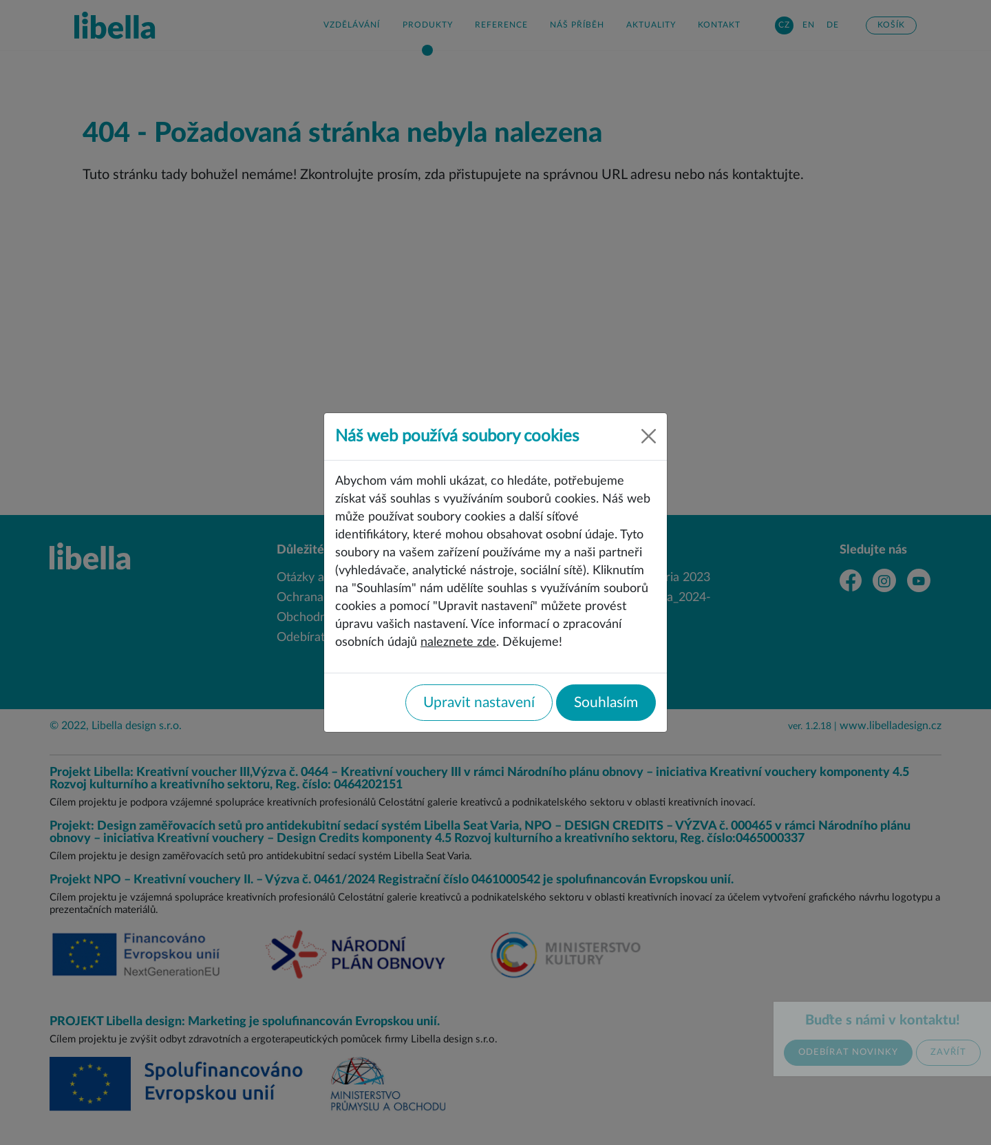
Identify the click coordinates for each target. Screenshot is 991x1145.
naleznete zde (458, 642)
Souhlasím (606, 702)
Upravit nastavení (479, 702)
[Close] (648, 436)
